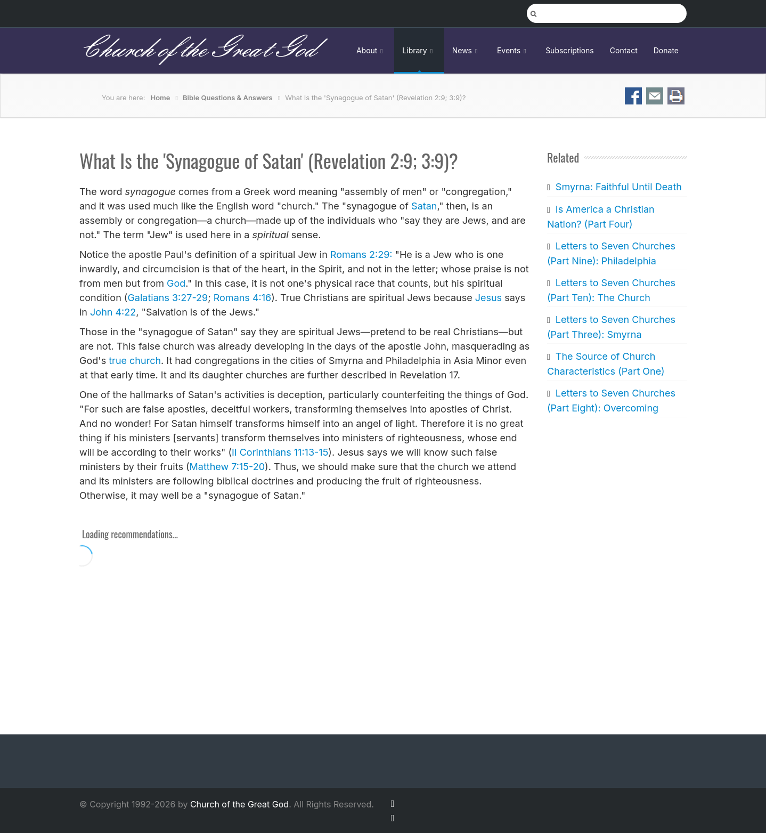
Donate (666, 50)
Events (513, 50)
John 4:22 (113, 312)
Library (419, 50)
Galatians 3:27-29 (167, 297)
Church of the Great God (197, 50)
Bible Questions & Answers (228, 97)
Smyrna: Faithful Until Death (618, 186)
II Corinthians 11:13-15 (280, 452)
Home (160, 97)
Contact (624, 50)
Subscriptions (569, 50)
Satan (424, 206)
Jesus (488, 297)
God (176, 283)
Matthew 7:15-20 (227, 466)
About (371, 50)
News (466, 50)
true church (135, 360)
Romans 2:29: (361, 254)
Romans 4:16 (242, 297)
